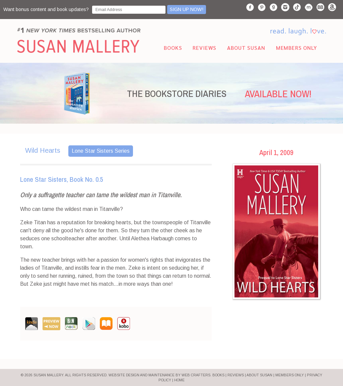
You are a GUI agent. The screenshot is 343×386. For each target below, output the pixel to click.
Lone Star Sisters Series (101, 151)
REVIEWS (235, 375)
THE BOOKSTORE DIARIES (176, 93)
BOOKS (218, 375)
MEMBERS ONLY (289, 375)
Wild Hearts (42, 150)
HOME (179, 380)
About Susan (246, 47)
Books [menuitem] (173, 47)
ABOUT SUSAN (259, 375)
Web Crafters (196, 375)
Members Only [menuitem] (296, 47)
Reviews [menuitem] (204, 47)
